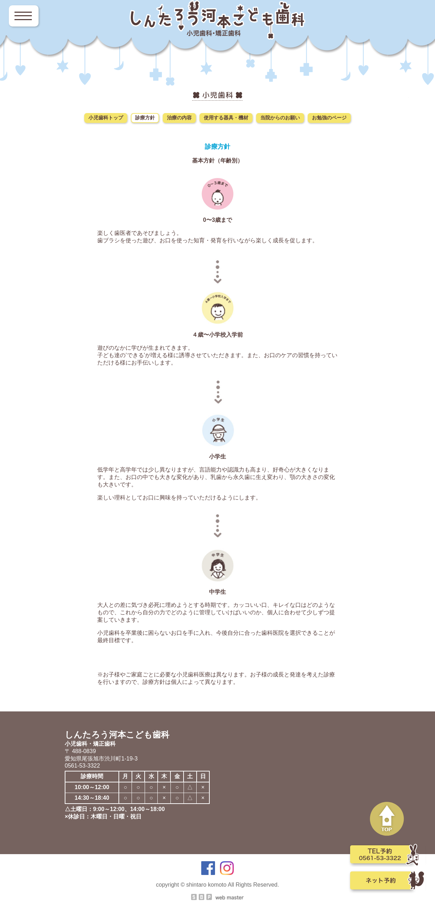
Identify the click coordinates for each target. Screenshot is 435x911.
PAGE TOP (387, 819)
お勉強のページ (329, 117)
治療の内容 (179, 117)
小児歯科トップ (105, 117)
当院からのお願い (280, 117)
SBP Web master (217, 897)
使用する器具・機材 (226, 117)
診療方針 (145, 117)
